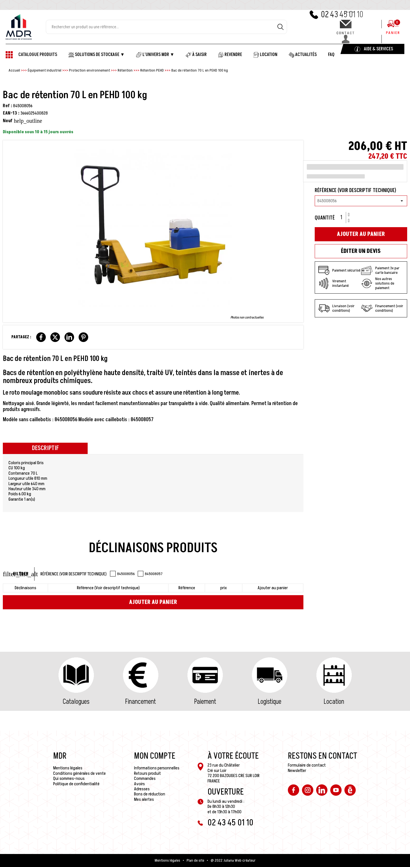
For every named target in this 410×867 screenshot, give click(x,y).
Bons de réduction (149, 794)
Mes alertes (144, 799)
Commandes (145, 778)
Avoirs (139, 784)
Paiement (205, 701)
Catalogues (76, 701)
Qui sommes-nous (69, 778)
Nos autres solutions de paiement (377, 283)
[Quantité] (343, 217)
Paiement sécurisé (339, 270)
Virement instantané (333, 283)
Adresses (142, 789)
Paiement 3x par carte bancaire (380, 270)
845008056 (122, 573)
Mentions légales (67, 768)
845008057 (150, 573)
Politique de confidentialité (76, 784)
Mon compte (154, 756)
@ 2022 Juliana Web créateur (233, 860)
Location (334, 701)
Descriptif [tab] (45, 448)
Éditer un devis (361, 251)
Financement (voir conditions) (382, 308)
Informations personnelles (156, 768)
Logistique (269, 701)
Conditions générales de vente (79, 773)
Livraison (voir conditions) (336, 308)
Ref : (7, 105)
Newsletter (297, 770)
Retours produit (147, 773)
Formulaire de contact (307, 765)
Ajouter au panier (153, 602)
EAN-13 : (11, 113)
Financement (140, 701)
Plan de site (195, 860)
